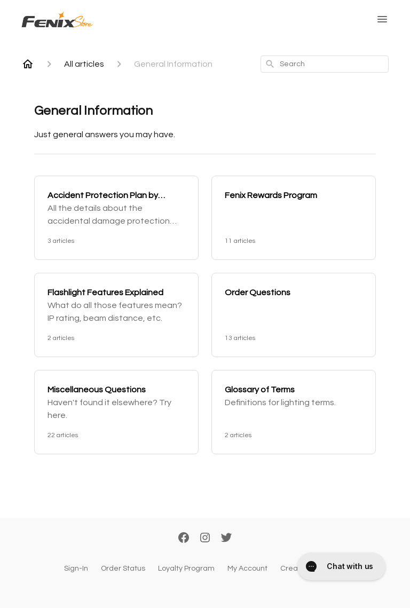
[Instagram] (205, 538)
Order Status (123, 568)
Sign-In (76, 568)
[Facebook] (183, 538)
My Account (247, 568)
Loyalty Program (186, 568)
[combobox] (325, 64)
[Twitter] (226, 538)
